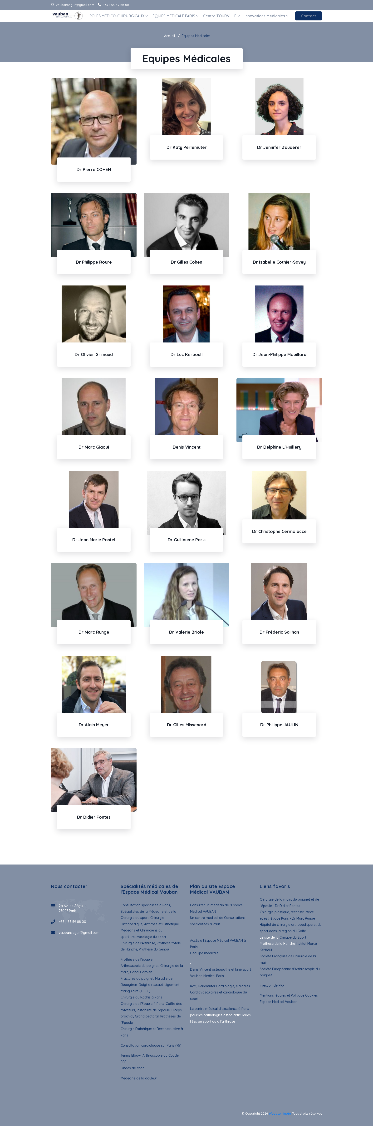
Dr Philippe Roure (94, 262)
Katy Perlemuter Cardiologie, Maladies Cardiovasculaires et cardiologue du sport (220, 992)
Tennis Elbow (131, 1055)
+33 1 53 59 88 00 (113, 5)
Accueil (169, 36)
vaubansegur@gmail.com (72, 5)
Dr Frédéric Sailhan (279, 632)
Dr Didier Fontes (94, 817)
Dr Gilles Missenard (186, 724)
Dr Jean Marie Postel (93, 539)
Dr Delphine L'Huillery (279, 447)
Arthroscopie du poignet (140, 966)
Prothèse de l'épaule (136, 959)
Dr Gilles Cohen (186, 262)
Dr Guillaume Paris (187, 539)
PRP (124, 1062)
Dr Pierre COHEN (94, 169)
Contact (308, 16)
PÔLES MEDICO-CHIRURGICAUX (118, 16)
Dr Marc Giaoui (94, 447)
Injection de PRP (272, 985)
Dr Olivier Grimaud (94, 354)
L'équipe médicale (204, 953)
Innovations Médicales (266, 16)
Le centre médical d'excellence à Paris (219, 1009)
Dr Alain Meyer (94, 724)
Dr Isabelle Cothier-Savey (279, 262)
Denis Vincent (187, 447)
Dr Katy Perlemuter (187, 147)
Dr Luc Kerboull (187, 354)
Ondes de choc (132, 1068)
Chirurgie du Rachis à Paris (141, 997)
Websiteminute (280, 1113)
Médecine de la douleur (139, 1078)
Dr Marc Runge (94, 632)
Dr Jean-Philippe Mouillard (279, 354)
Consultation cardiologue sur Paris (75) (151, 1045)
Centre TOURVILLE (221, 16)
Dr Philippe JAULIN (279, 724)
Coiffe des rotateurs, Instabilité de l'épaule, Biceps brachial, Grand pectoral (151, 1010)
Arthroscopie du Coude (160, 1055)
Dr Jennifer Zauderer (279, 147)
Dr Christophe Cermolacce (279, 531)
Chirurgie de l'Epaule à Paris (142, 1004)
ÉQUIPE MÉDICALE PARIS (175, 16)
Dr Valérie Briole (186, 632)
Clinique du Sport (293, 937)
